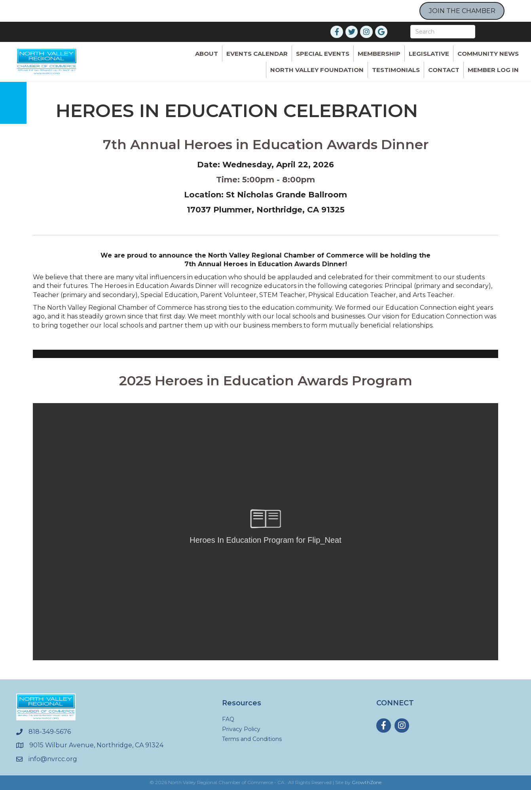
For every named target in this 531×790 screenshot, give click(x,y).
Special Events (322, 53)
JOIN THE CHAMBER (462, 11)
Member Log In (493, 70)
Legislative (429, 53)
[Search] (442, 31)
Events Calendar (257, 53)
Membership (379, 53)
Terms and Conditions (252, 739)
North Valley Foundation (317, 70)
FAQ (228, 719)
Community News (488, 53)
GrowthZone (366, 782)
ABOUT (206, 53)
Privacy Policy (241, 729)
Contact (443, 70)
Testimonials (396, 70)
